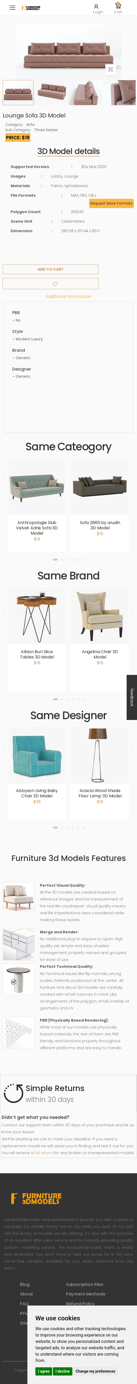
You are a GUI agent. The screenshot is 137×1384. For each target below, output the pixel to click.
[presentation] (5, 479)
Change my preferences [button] (95, 1371)
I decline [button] (63, 1371)
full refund (44, 1152)
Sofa (30, 124)
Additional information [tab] (68, 296)
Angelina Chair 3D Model (100, 654)
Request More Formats (111, 203)
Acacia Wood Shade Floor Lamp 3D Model (100, 793)
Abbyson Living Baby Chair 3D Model (37, 793)
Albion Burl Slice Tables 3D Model (37, 654)
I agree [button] (43, 1371)
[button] (118, 7)
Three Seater (46, 130)
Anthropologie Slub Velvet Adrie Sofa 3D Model (37, 528)
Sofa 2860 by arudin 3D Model (100, 525)
